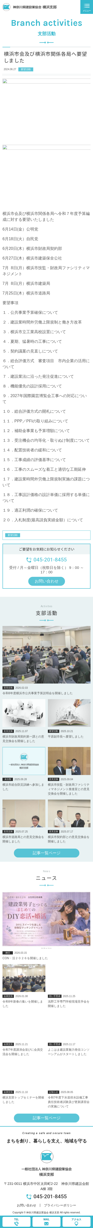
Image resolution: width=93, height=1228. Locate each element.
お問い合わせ (26, 1205)
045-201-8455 (50, 1196)
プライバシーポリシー (60, 1205)
